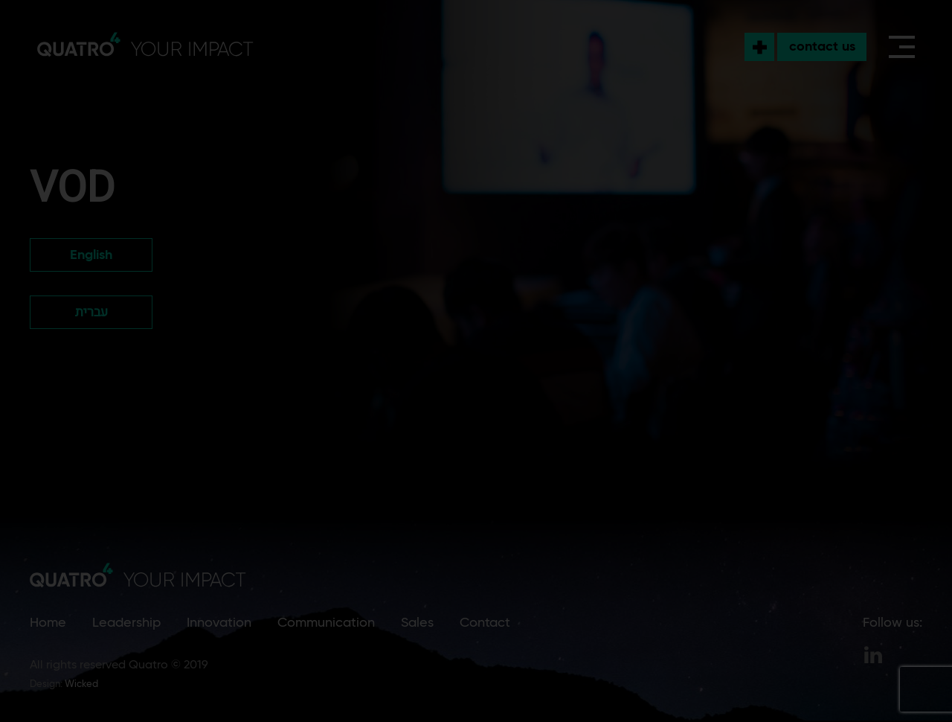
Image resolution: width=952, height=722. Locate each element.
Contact (485, 623)
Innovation (219, 623)
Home (48, 623)
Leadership (126, 623)
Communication (326, 623)
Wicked (81, 684)
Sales (417, 623)
